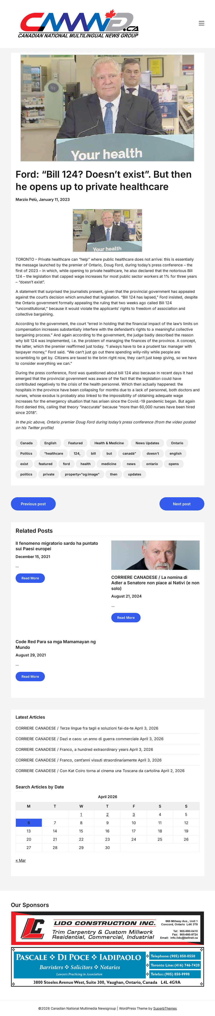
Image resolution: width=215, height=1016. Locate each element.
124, (77, 453)
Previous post (33, 503)
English (50, 443)
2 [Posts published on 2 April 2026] (107, 814)
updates (134, 474)
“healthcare (53, 453)
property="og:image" (82, 474)
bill (93, 453)
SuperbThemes (165, 1008)
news (131, 464)
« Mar (21, 860)
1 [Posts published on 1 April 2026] (81, 814)
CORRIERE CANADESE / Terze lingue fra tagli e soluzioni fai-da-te (74, 728)
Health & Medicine (109, 443)
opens (174, 464)
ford (66, 464)
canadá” (129, 453)
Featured (75, 443)
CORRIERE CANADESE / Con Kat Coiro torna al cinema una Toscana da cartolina (88, 770)
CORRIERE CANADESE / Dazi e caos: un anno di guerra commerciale (77, 738)
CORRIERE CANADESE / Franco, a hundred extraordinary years (72, 749)
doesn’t (153, 453)
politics (26, 474)
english (176, 453)
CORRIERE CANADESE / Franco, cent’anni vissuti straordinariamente (76, 760)
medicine (108, 464)
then (113, 474)
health (86, 464)
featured (45, 464)
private (48, 474)
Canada (26, 443)
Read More (30, 578)
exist (24, 464)
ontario (152, 464)
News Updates (147, 443)
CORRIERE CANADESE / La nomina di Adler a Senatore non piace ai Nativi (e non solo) (155, 583)
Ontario (177, 443)
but (109, 453)
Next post (182, 503)
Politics (26, 453)
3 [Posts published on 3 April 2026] (134, 814)
